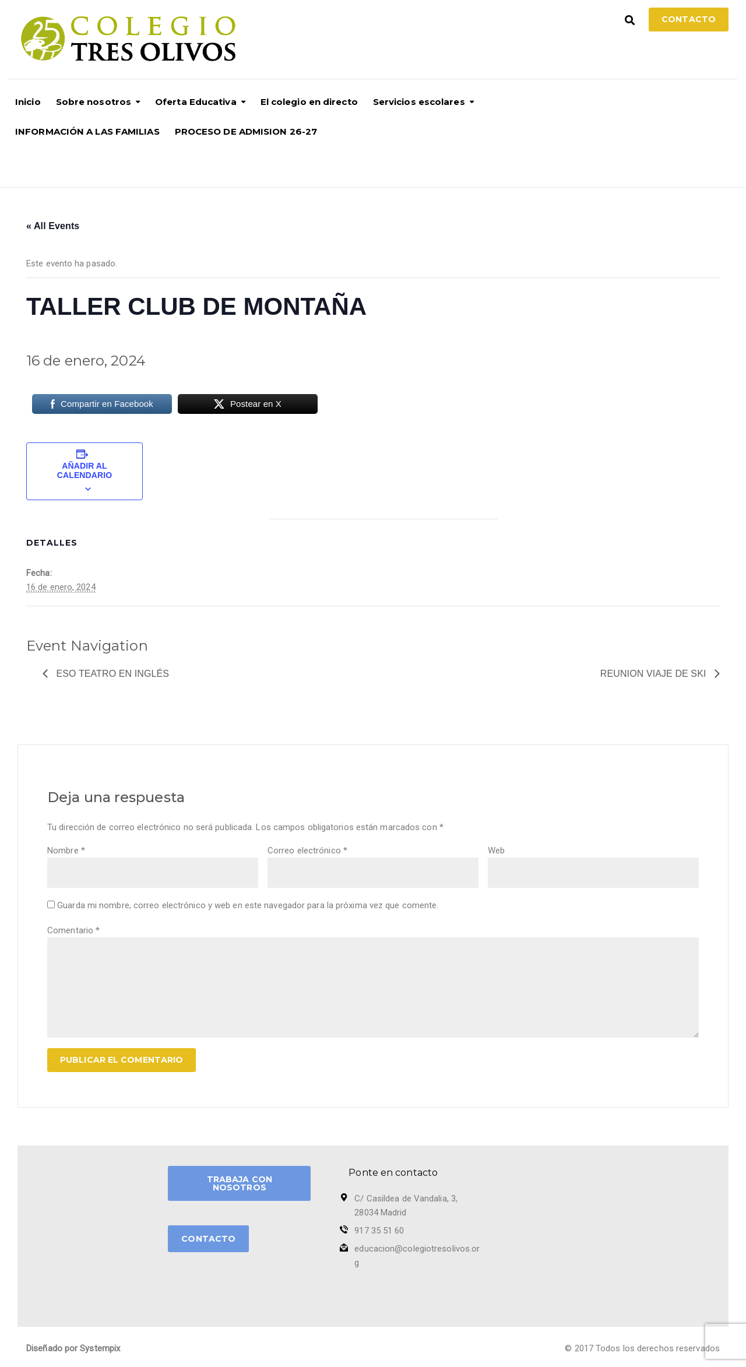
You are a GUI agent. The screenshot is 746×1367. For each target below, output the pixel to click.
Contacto (688, 19)
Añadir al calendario (84, 470)
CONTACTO (208, 1239)
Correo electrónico (307, 850)
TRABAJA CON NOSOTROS (239, 1183)
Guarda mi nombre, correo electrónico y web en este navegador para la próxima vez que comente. (247, 905)
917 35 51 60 (379, 1230)
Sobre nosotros (93, 101)
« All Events (52, 226)
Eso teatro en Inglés (111, 674)
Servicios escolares (419, 101)
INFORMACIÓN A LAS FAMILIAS (87, 131)
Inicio (28, 101)
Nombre (66, 850)
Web (496, 850)
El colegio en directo (309, 101)
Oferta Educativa (196, 101)
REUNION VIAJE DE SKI (654, 674)
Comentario (73, 930)
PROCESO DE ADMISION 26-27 (246, 131)
